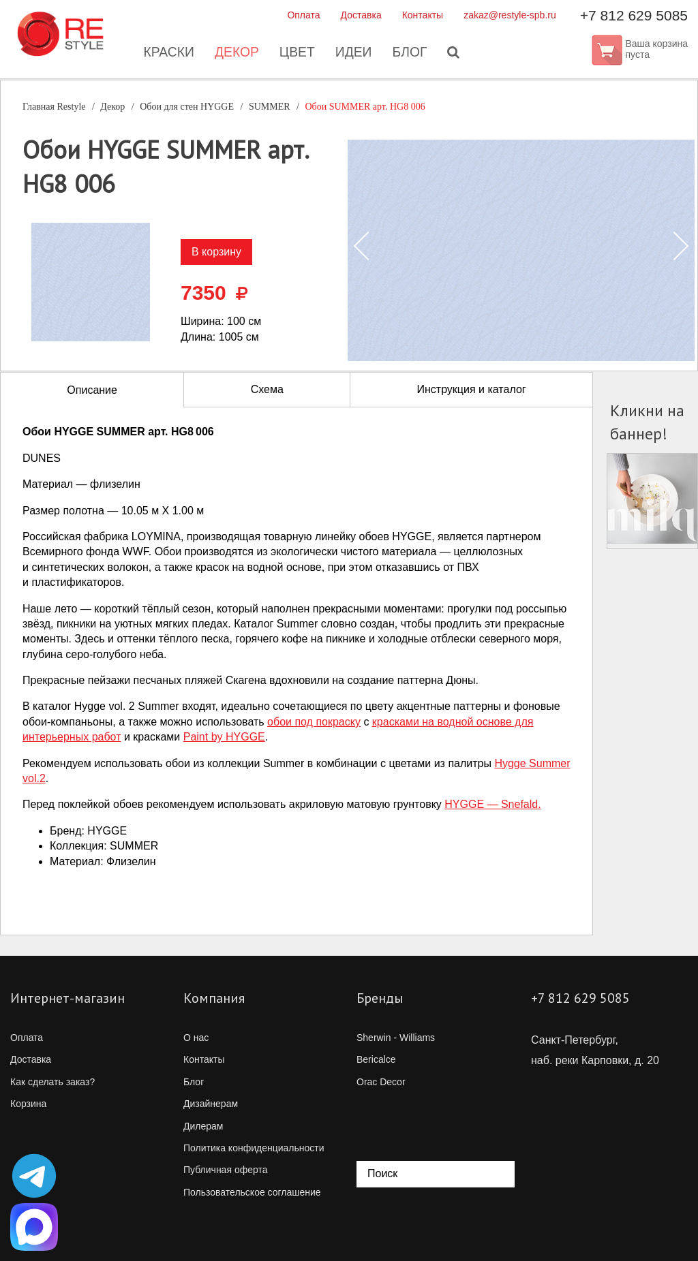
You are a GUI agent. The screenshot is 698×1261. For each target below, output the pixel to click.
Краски (165, 54)
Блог (412, 54)
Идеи (354, 54)
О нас (196, 1037)
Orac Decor (381, 1081)
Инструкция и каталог (471, 389)
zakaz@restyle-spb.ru (510, 15)
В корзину (216, 252)
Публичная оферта (225, 1169)
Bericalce (376, 1059)
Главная (54, 107)
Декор (235, 54)
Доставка (361, 15)
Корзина (28, 1103)
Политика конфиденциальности (253, 1147)
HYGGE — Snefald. (492, 804)
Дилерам (203, 1126)
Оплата (303, 15)
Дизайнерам (210, 1103)
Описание (92, 390)
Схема (267, 389)
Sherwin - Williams (395, 1037)
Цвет (296, 54)
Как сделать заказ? (52, 1081)
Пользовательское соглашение (252, 1192)
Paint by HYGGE (224, 737)
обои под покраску (314, 722)
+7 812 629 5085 (634, 15)
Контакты (422, 15)
